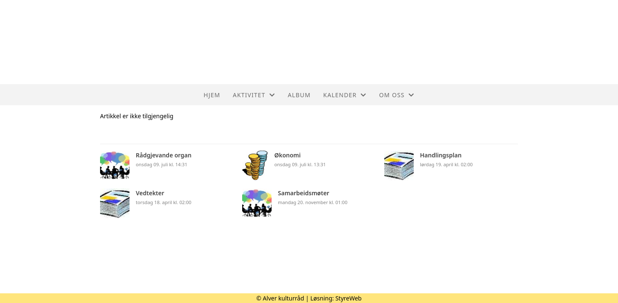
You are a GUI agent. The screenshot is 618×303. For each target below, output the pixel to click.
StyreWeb (348, 298)
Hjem (211, 95)
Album (299, 95)
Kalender (345, 95)
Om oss (397, 95)
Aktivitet (254, 95)
